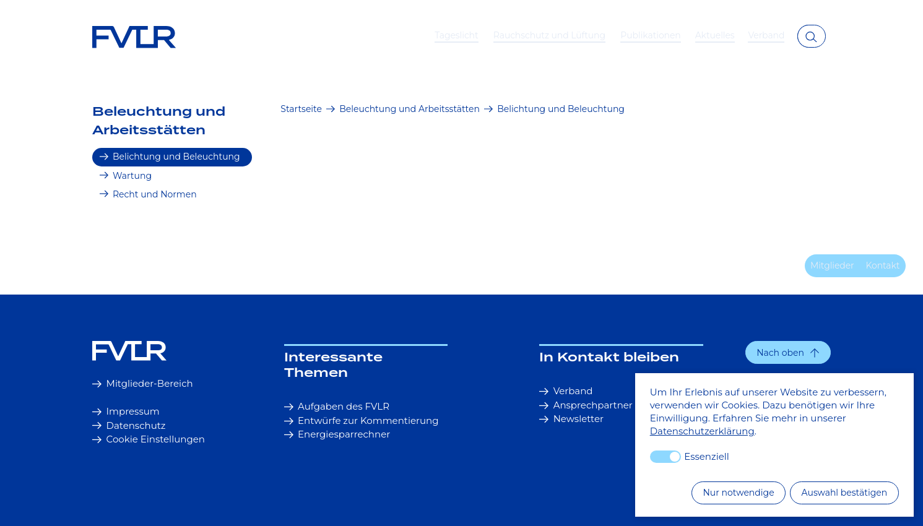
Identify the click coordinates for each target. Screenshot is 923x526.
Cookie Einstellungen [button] (148, 439)
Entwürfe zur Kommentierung (361, 420)
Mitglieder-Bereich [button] (142, 383)
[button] (788, 352)
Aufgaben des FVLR (336, 406)
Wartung (126, 175)
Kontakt (882, 265)
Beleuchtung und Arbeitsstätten (158, 121)
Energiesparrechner (337, 434)
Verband (565, 391)
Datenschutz (128, 425)
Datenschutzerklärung (702, 431)
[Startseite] (149, 350)
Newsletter (571, 419)
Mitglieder (832, 265)
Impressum (126, 411)
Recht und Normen (148, 194)
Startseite (301, 108)
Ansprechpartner (586, 405)
